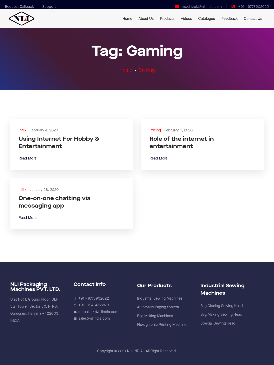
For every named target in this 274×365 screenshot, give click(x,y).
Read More (27, 158)
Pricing (155, 130)
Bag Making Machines (155, 316)
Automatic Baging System (158, 307)
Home (125, 70)
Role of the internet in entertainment (181, 143)
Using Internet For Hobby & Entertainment (59, 143)
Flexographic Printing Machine (161, 324)
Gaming (147, 70)
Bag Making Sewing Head (221, 314)
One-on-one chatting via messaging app (55, 202)
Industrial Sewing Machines (159, 298)
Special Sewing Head (217, 323)
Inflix (22, 130)
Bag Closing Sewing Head (221, 306)
